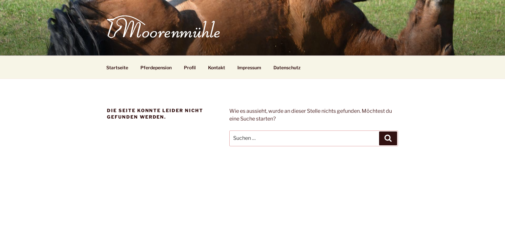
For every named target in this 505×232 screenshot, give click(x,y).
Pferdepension (156, 67)
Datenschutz (286, 67)
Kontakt (216, 67)
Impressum (249, 67)
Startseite (117, 67)
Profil (190, 67)
